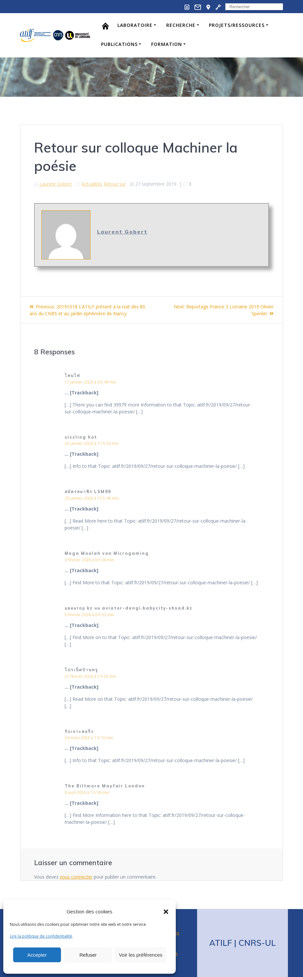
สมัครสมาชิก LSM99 (88, 491)
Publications (119, 44)
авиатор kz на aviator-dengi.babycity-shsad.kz (128, 608)
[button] (166, 911)
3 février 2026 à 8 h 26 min (89, 560)
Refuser (88, 955)
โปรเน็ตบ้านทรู (81, 669)
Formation (166, 44)
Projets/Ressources (237, 25)
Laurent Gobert (55, 184)
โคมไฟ (72, 375)
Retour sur (115, 184)
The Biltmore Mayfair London (105, 785)
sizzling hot (81, 437)
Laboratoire (134, 25)
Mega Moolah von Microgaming (107, 553)
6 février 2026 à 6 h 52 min (89, 614)
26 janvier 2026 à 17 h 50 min (92, 443)
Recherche (180, 25)
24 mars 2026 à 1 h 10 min (89, 737)
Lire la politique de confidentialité (41, 936)
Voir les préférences (140, 955)
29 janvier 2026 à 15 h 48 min (92, 498)
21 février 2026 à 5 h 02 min (90, 676)
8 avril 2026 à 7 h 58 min (87, 792)
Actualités (92, 184)
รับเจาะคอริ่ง (79, 731)
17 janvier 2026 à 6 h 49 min (90, 382)
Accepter (37, 955)
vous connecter (76, 877)
